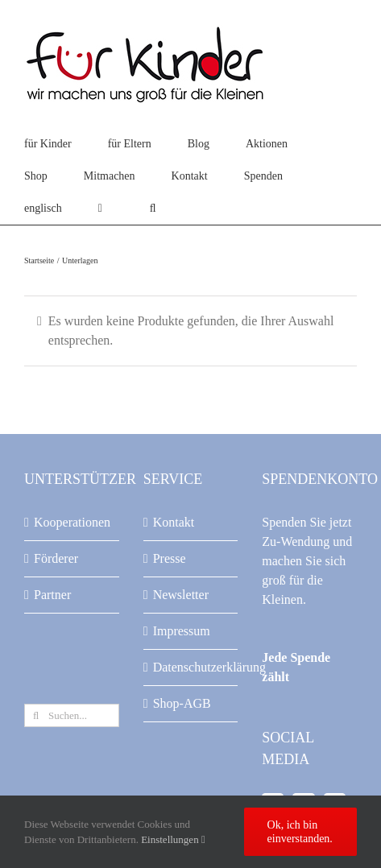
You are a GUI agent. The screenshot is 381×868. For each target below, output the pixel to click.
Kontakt (174, 522)
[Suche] (36, 715)
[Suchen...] (71, 715)
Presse (169, 558)
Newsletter (181, 594)
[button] (153, 208)
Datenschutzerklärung (191, 667)
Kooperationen (72, 522)
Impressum (181, 631)
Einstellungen (173, 839)
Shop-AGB (182, 703)
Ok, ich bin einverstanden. (300, 832)
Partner (52, 594)
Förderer (56, 558)
